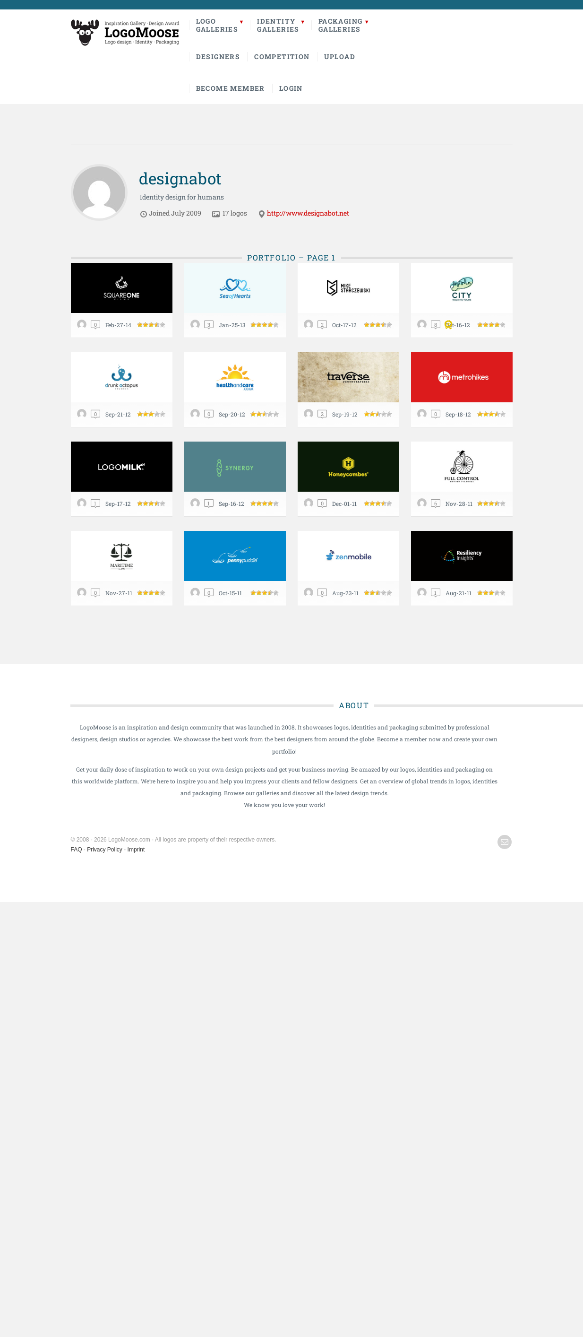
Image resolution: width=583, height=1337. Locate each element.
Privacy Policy (104, 849)
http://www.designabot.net (308, 212)
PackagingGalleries (340, 25)
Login (291, 88)
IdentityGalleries (278, 25)
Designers (218, 56)
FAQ (76, 849)
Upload (339, 56)
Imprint (136, 849)
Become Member (230, 88)
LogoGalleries (217, 25)
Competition (281, 56)
